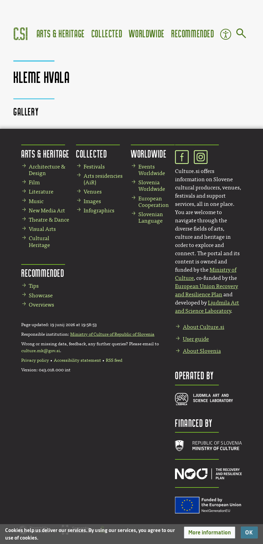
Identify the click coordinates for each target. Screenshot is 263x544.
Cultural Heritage (39, 241)
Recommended (192, 33)
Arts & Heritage (61, 33)
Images (92, 201)
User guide (196, 339)
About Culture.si (203, 327)
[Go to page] (241, 34)
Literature (41, 191)
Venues (93, 191)
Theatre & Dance (49, 220)
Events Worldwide (151, 169)
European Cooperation (153, 201)
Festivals (94, 166)
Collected (106, 33)
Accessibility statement (77, 360)
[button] (209, 533)
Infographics (99, 210)
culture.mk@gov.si (40, 351)
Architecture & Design (47, 169)
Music (36, 201)
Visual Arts (42, 229)
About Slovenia (202, 351)
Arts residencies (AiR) (103, 179)
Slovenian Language (150, 217)
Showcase (41, 295)
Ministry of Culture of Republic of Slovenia (112, 334)
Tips (34, 286)
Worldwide (146, 33)
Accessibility (225, 34)
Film (34, 182)
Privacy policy (35, 360)
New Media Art (47, 210)
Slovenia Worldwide (151, 185)
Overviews (41, 304)
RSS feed (114, 360)
